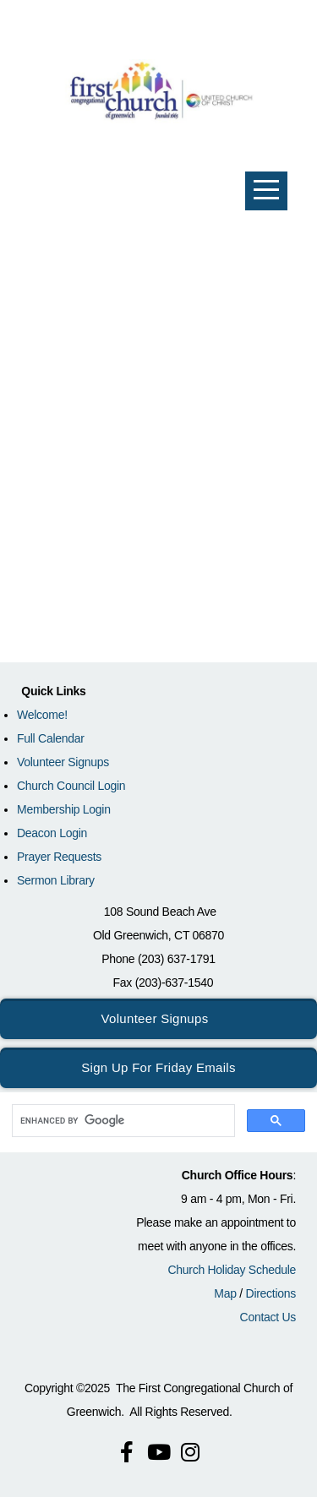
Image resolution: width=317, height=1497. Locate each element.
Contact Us (268, 1317)
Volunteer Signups (63, 762)
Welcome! (42, 714)
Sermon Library (56, 880)
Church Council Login (71, 785)
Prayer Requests (59, 856)
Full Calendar (51, 738)
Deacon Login (52, 833)
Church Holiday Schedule (231, 1270)
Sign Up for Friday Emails (158, 1067)
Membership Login (64, 809)
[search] (121, 1121)
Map (225, 1293)
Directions (271, 1293)
